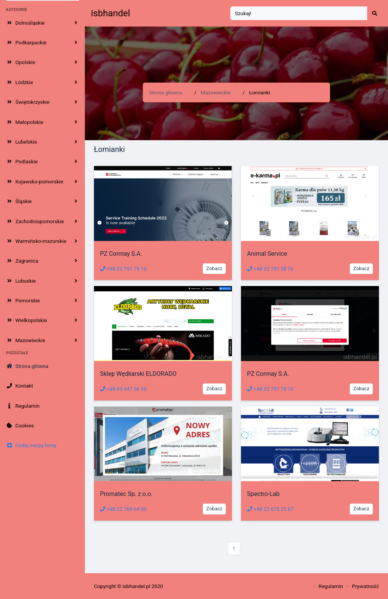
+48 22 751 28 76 (270, 269)
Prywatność (365, 586)
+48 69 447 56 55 (123, 389)
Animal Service (267, 253)
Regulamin (331, 586)
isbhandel (110, 13)
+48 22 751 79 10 (123, 269)
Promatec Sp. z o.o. (126, 493)
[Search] (299, 13)
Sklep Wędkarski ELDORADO (138, 373)
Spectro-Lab (263, 493)
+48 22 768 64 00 (123, 509)
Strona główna (165, 92)
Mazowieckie (216, 92)
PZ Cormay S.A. (121, 253)
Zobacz (214, 268)
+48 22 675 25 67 (270, 509)
